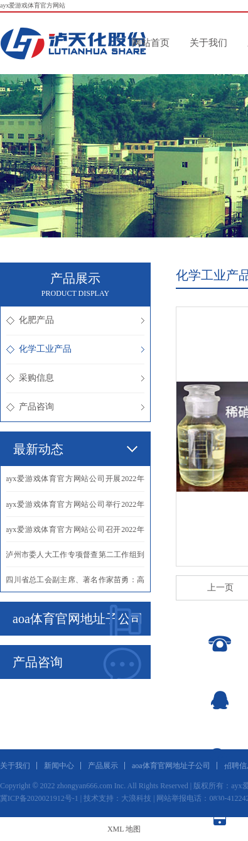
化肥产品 (75, 320)
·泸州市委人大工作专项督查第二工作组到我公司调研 (75, 558)
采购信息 (75, 378)
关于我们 (208, 43)
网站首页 (151, 43)
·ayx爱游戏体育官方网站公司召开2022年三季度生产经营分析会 (75, 533)
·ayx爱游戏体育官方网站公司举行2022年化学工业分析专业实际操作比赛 (75, 508)
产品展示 (103, 765)
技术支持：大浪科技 (117, 798)
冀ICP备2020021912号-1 (39, 798)
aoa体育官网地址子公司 (78, 620)
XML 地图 (124, 829)
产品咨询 (75, 406)
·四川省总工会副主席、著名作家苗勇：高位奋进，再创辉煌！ (75, 583)
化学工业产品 (75, 349)
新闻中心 (59, 765)
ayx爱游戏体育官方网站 (32, 5)
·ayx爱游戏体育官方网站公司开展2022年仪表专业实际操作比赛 (75, 482)
